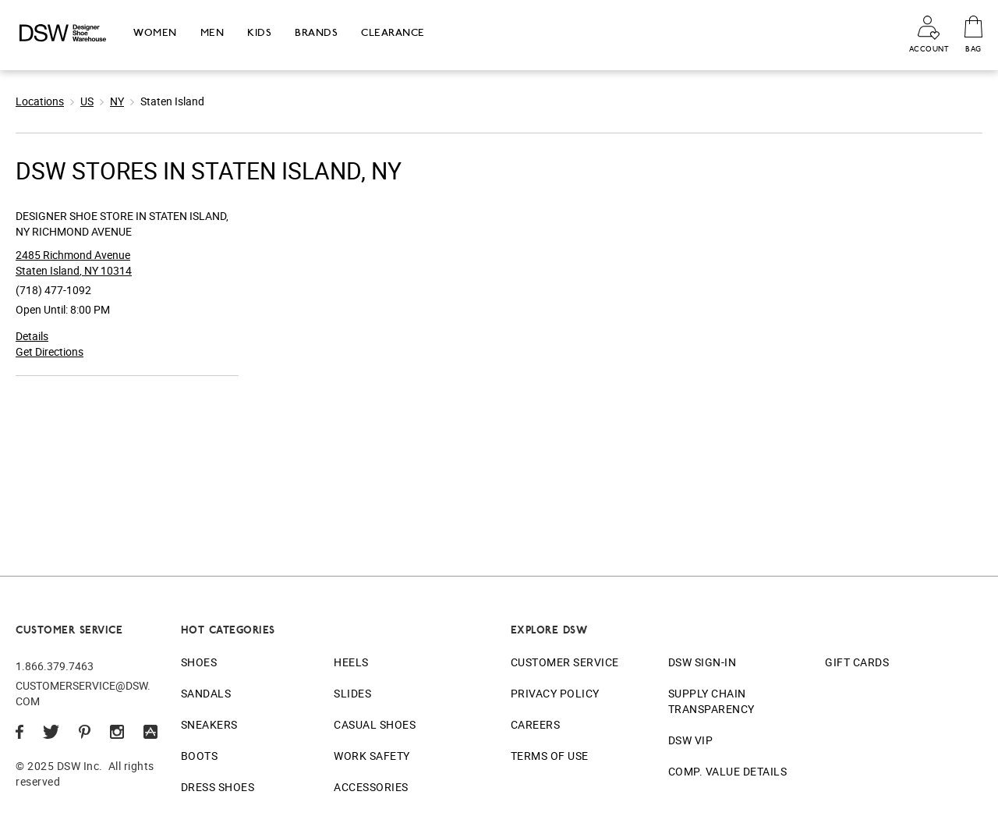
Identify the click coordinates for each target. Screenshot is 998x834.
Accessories (371, 786)
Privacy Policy (555, 693)
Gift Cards (857, 662)
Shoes (199, 662)
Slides (352, 693)
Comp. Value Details (727, 771)
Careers (536, 724)
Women (155, 32)
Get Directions (49, 351)
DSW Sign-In (702, 662)
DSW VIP (690, 740)
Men (212, 32)
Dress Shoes (218, 786)
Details (32, 335)
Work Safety (372, 755)
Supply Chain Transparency (711, 701)
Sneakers (209, 724)
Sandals (206, 693)
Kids (259, 32)
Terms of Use (550, 755)
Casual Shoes (375, 724)
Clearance (393, 32)
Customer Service (565, 662)
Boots (199, 755)
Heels (351, 662)
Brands (316, 32)
